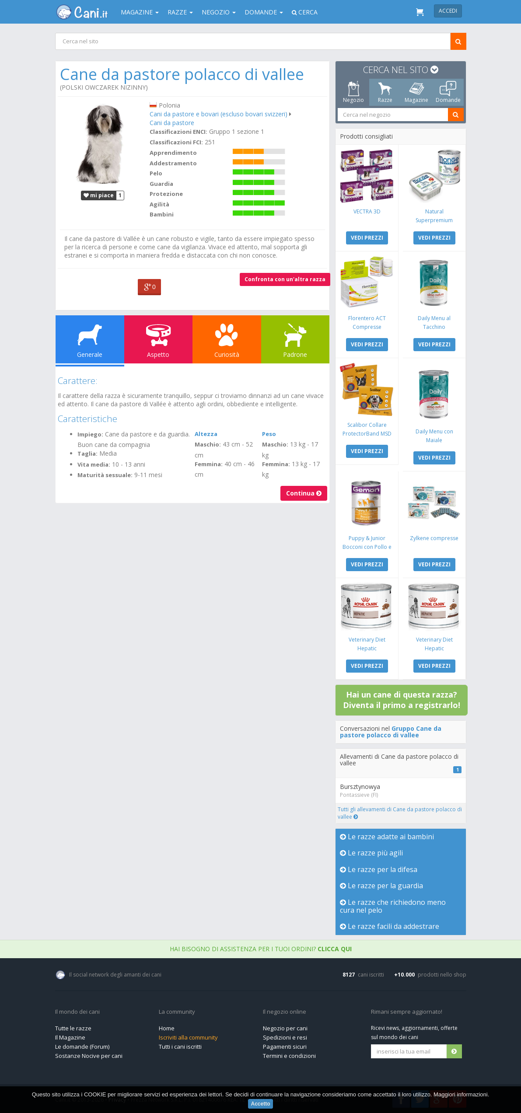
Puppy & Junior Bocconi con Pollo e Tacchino (366, 546)
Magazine (140, 12)
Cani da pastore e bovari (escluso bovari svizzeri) (218, 114)
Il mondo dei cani (77, 1011)
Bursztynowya (360, 786)
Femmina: (209, 464)
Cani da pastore (172, 123)
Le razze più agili (371, 853)
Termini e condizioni (289, 1056)
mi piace (99, 195)
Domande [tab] (447, 92)
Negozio (219, 12)
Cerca (305, 12)
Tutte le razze (73, 1028)
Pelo (156, 173)
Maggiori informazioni (461, 1094)
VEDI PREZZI (366, 237)
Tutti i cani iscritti (180, 1046)
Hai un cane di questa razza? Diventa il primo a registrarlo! (401, 699)
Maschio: (208, 444)
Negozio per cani (285, 1028)
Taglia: (87, 453)
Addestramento (173, 163)
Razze (180, 12)
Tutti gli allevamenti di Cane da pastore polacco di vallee (400, 813)
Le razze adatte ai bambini (387, 836)
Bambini (162, 214)
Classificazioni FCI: (176, 142)
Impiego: (90, 434)
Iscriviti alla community (188, 1037)
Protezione (166, 194)
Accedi (448, 10)
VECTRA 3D (366, 211)
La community (177, 1011)
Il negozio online (284, 1011)
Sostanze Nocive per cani (88, 1056)
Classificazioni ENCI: (178, 132)
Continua (304, 493)
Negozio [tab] (353, 92)
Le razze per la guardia (381, 885)
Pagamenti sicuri (285, 1046)
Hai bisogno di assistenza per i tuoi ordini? (261, 949)
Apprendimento (173, 153)
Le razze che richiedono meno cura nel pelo (393, 906)
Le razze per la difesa (378, 869)
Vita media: (93, 464)
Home (167, 1028)
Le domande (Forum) (82, 1046)
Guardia (161, 184)
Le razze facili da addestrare (389, 926)
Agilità (159, 204)
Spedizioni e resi (285, 1037)
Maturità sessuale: (105, 475)
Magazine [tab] (416, 92)
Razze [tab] (384, 92)
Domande (264, 12)
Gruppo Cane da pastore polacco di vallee (390, 731)
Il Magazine (70, 1037)
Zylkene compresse (434, 538)
